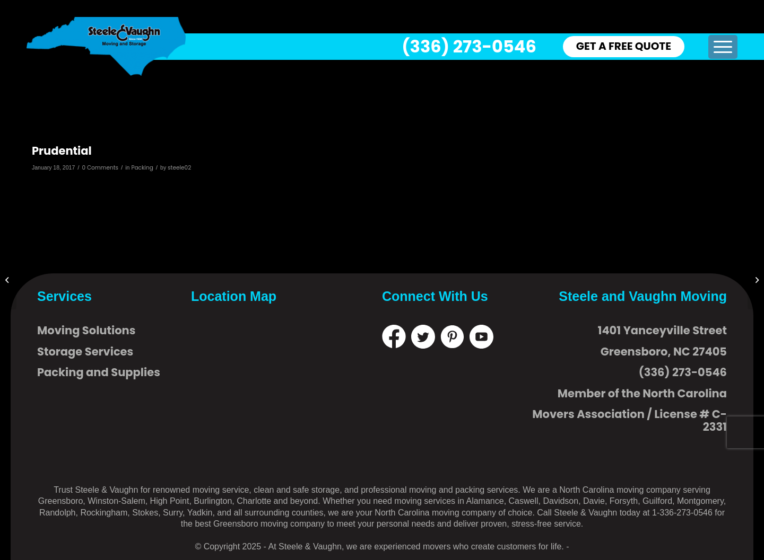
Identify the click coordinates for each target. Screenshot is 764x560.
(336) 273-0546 (469, 46)
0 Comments (100, 168)
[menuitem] (722, 47)
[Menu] (723, 47)
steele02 (179, 168)
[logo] (106, 46)
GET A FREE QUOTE (623, 46)
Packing (142, 168)
